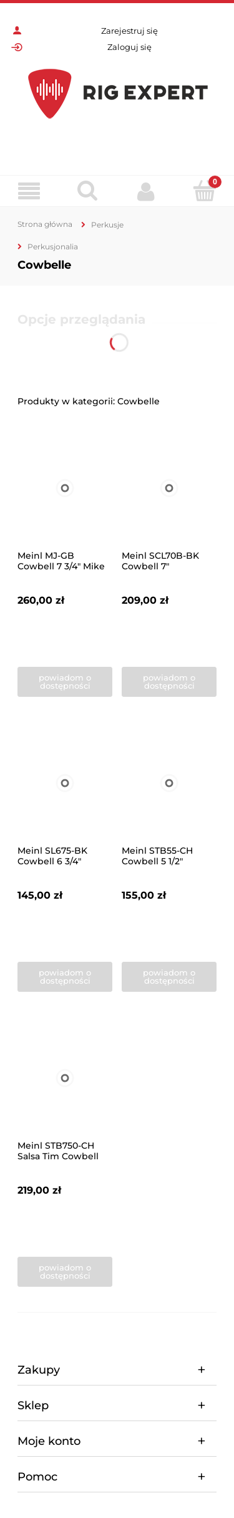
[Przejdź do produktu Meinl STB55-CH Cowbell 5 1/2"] (169, 783)
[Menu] (29, 191)
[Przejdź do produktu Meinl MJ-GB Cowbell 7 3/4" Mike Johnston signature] (64, 488)
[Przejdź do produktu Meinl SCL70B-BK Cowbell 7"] (169, 488)
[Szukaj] (88, 191)
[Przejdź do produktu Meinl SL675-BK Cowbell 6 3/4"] (64, 783)
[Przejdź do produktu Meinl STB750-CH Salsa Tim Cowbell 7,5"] (64, 1078)
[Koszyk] (204, 191)
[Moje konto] (146, 191)
